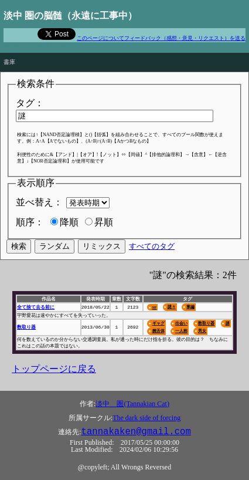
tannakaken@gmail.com (136, 432)
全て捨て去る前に (35, 307)
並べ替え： (39, 202)
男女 (202, 331)
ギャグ (158, 323)
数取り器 (26, 327)
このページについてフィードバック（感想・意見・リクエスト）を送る (161, 38)
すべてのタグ (152, 246)
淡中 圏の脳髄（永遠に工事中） (70, 16)
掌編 (190, 307)
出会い (181, 323)
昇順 (103, 222)
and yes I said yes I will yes (36, 45)
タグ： (30, 103)
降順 (69, 222)
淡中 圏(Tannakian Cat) (132, 404)
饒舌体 (158, 331)
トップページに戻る (54, 369)
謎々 (172, 307)
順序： (30, 222)
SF (154, 307)
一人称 (181, 331)
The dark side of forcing (146, 418)
